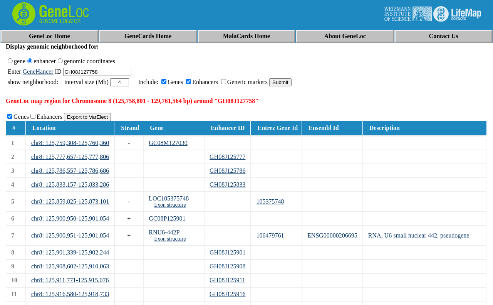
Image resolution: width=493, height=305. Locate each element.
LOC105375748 (169, 198)
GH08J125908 (227, 266)
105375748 (270, 201)
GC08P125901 (167, 218)
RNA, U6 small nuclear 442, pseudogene (419, 235)
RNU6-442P (164, 232)
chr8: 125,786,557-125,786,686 (70, 170)
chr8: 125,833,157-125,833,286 (70, 184)
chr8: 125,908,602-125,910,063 (70, 266)
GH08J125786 (227, 170)
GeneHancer (38, 71)
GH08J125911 (227, 280)
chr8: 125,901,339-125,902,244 (70, 252)
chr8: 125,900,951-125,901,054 (70, 235)
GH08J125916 (227, 294)
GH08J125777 (227, 156)
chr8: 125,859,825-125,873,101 (70, 201)
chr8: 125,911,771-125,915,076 (70, 280)
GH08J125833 (227, 184)
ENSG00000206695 (332, 235)
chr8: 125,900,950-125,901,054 (70, 218)
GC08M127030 (168, 143)
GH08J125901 (227, 252)
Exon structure (170, 205)
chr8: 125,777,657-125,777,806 (70, 156)
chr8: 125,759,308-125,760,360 (70, 143)
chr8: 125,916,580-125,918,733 (70, 294)
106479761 (270, 235)
